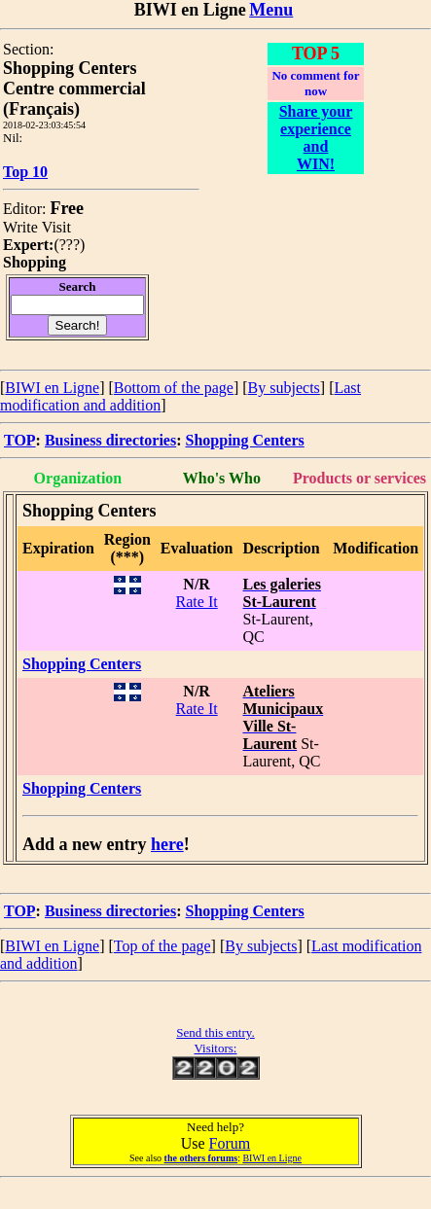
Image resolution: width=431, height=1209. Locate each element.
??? (69, 244)
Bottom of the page (173, 387)
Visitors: (215, 1048)
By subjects (284, 387)
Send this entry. (215, 1032)
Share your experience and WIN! (316, 137)
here (167, 844)
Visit (56, 227)
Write (20, 227)
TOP (20, 440)
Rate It (197, 601)
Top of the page (162, 946)
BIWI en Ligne (52, 387)
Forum (230, 1143)
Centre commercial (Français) (74, 99)
